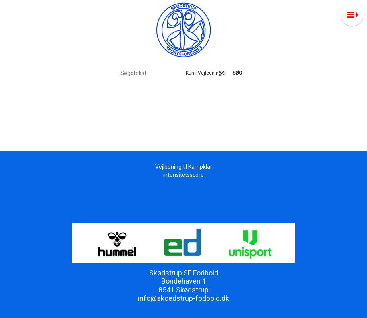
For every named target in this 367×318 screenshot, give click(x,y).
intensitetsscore (183, 175)
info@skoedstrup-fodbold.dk (183, 298)
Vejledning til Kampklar (183, 167)
